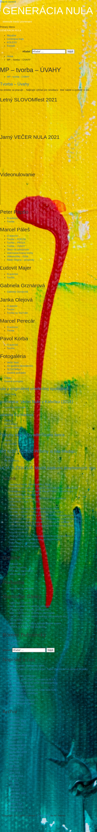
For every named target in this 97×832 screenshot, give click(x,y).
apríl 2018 (14, 772)
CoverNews (44, 815)
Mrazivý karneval (18, 532)
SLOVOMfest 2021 (19, 620)
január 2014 (15, 810)
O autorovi (12, 218)
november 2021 (17, 724)
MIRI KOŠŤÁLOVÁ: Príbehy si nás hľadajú (32, 613)
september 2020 (18, 734)
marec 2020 (15, 741)
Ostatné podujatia (16, 372)
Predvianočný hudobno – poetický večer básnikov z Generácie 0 (43, 488)
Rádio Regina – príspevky (20, 259)
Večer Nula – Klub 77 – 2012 (24, 501)
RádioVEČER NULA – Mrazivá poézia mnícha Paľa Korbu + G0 (43, 536)
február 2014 (16, 807)
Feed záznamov (18, 567)
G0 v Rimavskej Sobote (22, 686)
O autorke (12, 306)
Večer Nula (13, 362)
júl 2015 (13, 779)
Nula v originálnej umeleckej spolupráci (30, 606)
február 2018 (16, 776)
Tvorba (10, 221)
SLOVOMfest (14, 369)
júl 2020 (13, 738)
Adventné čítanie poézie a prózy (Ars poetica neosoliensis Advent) (44, 515)
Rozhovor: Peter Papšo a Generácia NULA (32, 679)
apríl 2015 (14, 789)
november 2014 (17, 793)
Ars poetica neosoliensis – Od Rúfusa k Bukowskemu (37, 498)
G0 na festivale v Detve (21, 703)
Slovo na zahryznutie (18, 249)
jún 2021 (14, 731)
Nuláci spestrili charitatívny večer (26, 665)
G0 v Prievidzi (16, 696)
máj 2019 (14, 765)
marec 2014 (15, 803)
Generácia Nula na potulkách (25, 494)
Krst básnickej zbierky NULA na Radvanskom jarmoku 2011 (41, 525)
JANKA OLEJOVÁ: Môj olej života (27, 626)
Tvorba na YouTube (17, 312)
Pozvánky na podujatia (21, 588)
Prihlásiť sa (15, 564)
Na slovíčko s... (12, 444)
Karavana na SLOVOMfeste (24, 546)
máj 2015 (14, 786)
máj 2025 (14, 717)
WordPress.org (17, 574)
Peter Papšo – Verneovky (23, 542)
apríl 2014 (14, 800)
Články (8, 378)
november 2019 (17, 745)
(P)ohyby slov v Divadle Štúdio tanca (29, 609)
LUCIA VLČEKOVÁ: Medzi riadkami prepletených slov (38, 616)
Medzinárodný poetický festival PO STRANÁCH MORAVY (40, 522)
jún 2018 (14, 769)
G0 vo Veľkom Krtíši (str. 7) (23, 700)
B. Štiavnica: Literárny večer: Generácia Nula (33, 682)
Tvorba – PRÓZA (16, 242)
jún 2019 (14, 762)
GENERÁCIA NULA (48, 10)
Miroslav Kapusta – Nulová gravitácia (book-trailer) (36, 512)
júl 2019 (13, 759)
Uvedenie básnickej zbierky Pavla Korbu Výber (34, 508)
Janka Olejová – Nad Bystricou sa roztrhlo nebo (34, 539)
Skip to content (8, 1)
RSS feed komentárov (21, 570)
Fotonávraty (10, 424)
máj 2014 (14, 796)
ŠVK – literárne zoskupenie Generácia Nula (32, 689)
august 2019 (16, 755)
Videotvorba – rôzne (17, 256)
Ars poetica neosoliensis (20, 366)
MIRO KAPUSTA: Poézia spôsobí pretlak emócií (35, 623)
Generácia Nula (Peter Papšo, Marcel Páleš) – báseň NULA (41, 491)
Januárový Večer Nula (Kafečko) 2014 (29, 484)
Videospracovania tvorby (20, 253)
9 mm (12, 505)
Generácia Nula (15, 39)
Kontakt (11, 45)
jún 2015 (14, 783)
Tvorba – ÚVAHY (16, 246)
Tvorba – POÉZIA (16, 239)
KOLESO (12, 42)
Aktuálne (11, 35)
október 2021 (16, 728)
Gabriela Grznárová (17, 291)
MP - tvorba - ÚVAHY (18, 76)
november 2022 (17, 721)
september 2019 (18, 752)
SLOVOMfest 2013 (19, 529)
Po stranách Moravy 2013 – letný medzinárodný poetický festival (43, 518)
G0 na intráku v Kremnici (22, 676)
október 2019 (16, 748)
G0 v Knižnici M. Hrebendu (23, 693)
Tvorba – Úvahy (14, 84)
